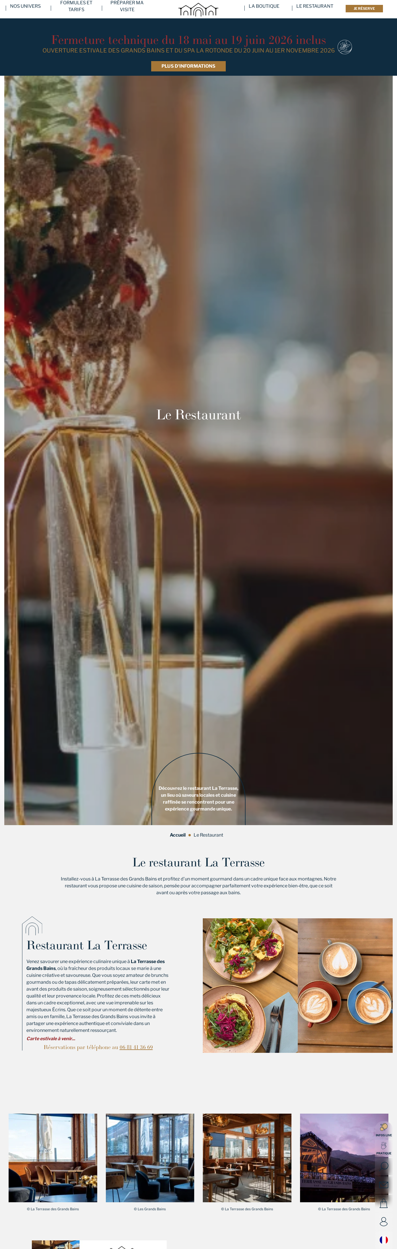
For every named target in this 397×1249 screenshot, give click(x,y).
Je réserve (364, 8)
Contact (384, 1185)
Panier (384, 1203)
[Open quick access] (384, 1148)
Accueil (178, 835)
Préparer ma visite (127, 9)
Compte (384, 1222)
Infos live (384, 1130)
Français (384, 1240)
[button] (53, 1157)
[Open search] (384, 1167)
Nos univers (25, 9)
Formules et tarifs (76, 9)
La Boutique (264, 9)
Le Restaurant (314, 9)
